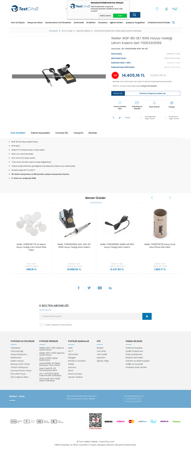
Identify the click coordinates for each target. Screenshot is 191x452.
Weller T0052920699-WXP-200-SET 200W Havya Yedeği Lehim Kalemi (74, 247)
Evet (120, 15)
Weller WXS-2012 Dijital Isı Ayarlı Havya (51, 349)
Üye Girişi (101, 351)
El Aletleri (91, 22)
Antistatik (79, 22)
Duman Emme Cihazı (21, 371)
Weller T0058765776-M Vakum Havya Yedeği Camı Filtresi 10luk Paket (31, 247)
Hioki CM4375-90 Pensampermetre (48, 370)
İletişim (100, 348)
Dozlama (102, 22)
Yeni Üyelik (102, 355)
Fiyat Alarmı (154, 107)
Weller (71, 364)
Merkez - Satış (16, 397)
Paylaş (172, 107)
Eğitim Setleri (116, 22)
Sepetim (101, 358)
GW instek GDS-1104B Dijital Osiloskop (49, 380)
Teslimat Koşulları (134, 348)
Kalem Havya (17, 361)
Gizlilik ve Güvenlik (134, 364)
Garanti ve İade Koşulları (138, 361)
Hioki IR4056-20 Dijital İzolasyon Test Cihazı (49, 364)
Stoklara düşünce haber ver (152, 93)
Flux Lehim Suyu (18, 374)
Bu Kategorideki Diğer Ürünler (150, 117)
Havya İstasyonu (19, 355)
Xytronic (72, 368)
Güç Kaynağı (17, 351)
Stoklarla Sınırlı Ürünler (159, 22)
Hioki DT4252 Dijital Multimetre (48, 359)
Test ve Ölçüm (18, 22)
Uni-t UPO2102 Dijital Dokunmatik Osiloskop (50, 375)
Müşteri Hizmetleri (134, 358)
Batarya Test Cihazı (20, 364)
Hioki (70, 348)
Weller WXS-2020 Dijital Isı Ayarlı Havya (51, 354)
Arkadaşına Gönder (137, 107)
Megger (72, 358)
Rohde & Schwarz (77, 361)
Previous (152, 197)
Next (170, 197)
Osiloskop (15, 348)
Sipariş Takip (103, 361)
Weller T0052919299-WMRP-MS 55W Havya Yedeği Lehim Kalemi (117, 245)
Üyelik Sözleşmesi (134, 351)
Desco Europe (75, 374)
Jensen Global (75, 377)
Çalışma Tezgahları (135, 22)
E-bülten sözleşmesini (52, 325)
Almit (70, 371)
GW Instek (73, 355)
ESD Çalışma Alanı (19, 377)
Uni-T (70, 351)
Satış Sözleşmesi (134, 355)
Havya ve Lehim (35, 22)
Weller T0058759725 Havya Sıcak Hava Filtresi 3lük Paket (159, 245)
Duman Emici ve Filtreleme (58, 22)
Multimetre (16, 358)
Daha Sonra (105, 15)
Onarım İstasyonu (19, 368)
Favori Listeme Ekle (120, 107)
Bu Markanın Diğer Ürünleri (174, 117)
